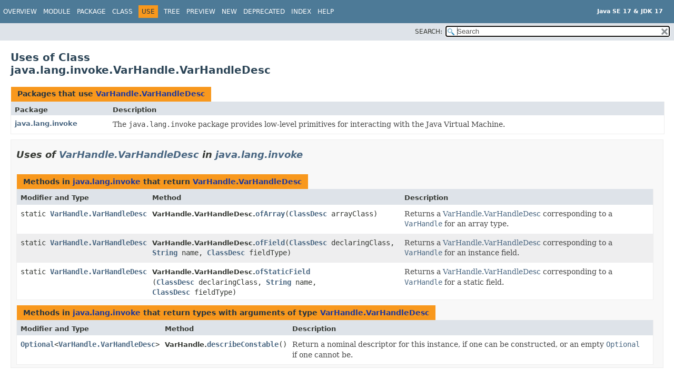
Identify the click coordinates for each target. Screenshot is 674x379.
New (229, 11)
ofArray (270, 214)
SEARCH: (428, 31)
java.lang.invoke (46, 123)
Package (91, 11)
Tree (172, 11)
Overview (20, 11)
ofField (270, 242)
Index (301, 11)
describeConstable (243, 344)
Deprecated (264, 11)
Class (122, 11)
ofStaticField (282, 271)
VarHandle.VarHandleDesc (150, 93)
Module (57, 11)
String (164, 252)
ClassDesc (308, 214)
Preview (200, 11)
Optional (37, 344)
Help (326, 11)
